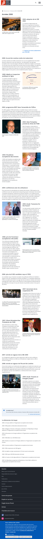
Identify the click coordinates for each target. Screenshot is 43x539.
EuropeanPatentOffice (9, 518)
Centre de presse (7, 495)
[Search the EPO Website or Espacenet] (36, 3)
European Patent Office (10, 515)
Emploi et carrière (7, 499)
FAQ (3, 476)
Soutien (4, 469)
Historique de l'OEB (13, 10)
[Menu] (39, 2)
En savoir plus (13, 532)
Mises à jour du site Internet (8, 471)
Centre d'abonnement (7, 486)
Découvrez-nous (6, 10)
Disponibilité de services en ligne (9, 474)
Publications (4, 479)
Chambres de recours (8, 511)
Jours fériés (4, 489)
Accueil (2, 11)
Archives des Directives (35, 414)
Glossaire (4, 491)
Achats (4, 507)
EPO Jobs (17, 515)
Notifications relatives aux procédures (11, 481)
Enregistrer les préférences (12, 536)
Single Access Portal (8, 503)
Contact (3, 484)
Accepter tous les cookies (25, 536)
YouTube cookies (10, 534)
